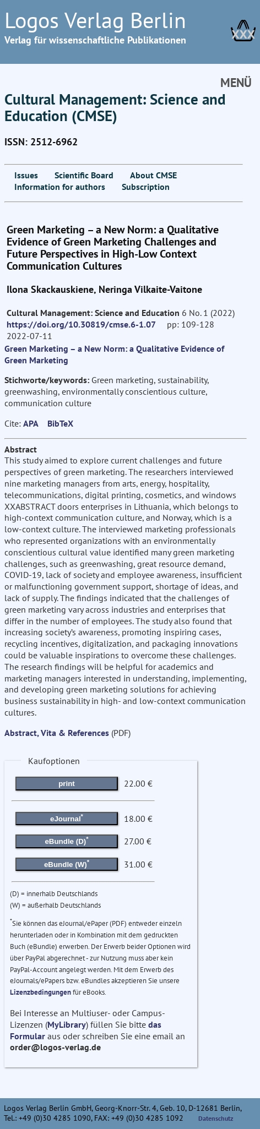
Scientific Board (84, 175)
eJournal (66, 817)
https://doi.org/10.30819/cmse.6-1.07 (81, 324)
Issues (26, 175)
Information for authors (59, 186)
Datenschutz (216, 1118)
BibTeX (60, 423)
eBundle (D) (66, 841)
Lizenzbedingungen (40, 992)
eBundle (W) (66, 863)
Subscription (146, 186)
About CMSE (153, 175)
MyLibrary (66, 1024)
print (66, 783)
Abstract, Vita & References (56, 732)
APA (31, 423)
